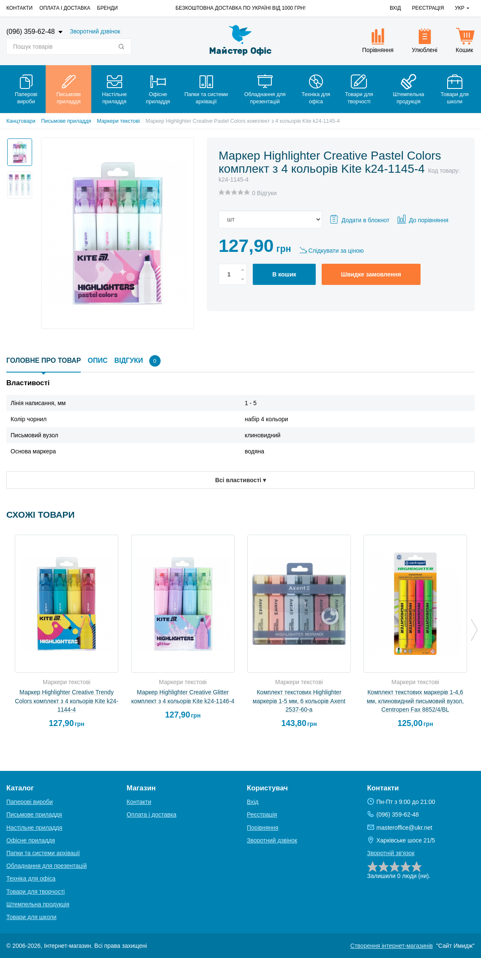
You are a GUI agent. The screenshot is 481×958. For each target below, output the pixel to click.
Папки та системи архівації (43, 853)
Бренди (107, 8)
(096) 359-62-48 (31, 31)
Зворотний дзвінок (95, 31)
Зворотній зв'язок (391, 853)
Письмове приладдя (66, 121)
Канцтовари (21, 121)
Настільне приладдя (34, 827)
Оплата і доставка (64, 8)
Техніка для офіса (30, 878)
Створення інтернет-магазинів (391, 945)
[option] (17, 149)
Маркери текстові (118, 121)
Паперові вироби (29, 801)
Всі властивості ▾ (240, 480)
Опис (97, 360)
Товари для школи (31, 917)
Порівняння (263, 827)
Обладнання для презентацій (46, 865)
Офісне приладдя (30, 840)
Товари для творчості (35, 891)
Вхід (395, 8)
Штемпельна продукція (37, 904)
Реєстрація (428, 8)
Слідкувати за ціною (335, 250)
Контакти (19, 8)
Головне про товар (43, 360)
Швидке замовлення (371, 274)
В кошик (284, 274)
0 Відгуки (264, 193)
